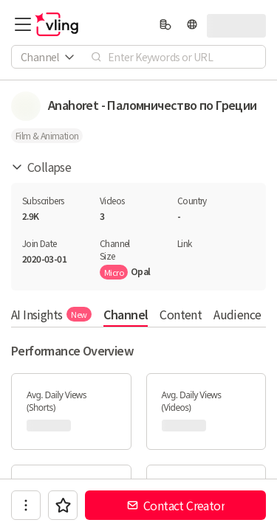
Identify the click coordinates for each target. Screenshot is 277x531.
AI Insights (51, 314)
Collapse (41, 167)
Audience (237, 314)
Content (181, 314)
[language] (192, 24)
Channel (125, 314)
